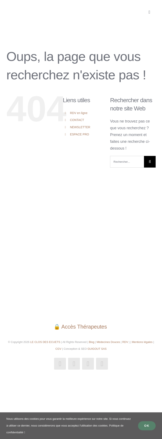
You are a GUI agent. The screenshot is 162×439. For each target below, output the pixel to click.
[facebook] (60, 364)
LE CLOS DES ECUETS (44, 342)
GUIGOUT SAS (97, 348)
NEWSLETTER (80, 127)
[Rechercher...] (127, 162)
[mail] (88, 364)
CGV (58, 348)
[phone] (102, 364)
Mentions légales (142, 342)
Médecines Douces (108, 342)
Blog (91, 342)
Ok (146, 425)
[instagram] (74, 364)
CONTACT (77, 120)
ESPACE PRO (79, 134)
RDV (125, 342)
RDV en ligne (79, 113)
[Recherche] (150, 162)
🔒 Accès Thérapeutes (81, 327)
